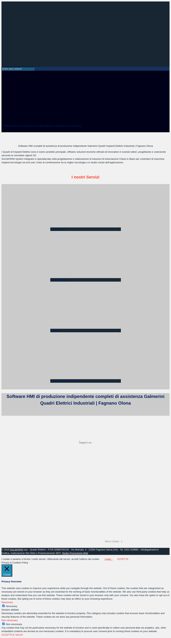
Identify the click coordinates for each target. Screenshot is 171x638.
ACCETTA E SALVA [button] (12, 634)
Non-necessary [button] (9, 620)
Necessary (11, 606)
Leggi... (109, 559)
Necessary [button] (7, 602)
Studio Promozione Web (75, 553)
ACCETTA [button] (122, 559)
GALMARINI (16, 549)
